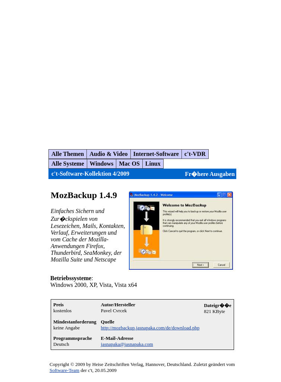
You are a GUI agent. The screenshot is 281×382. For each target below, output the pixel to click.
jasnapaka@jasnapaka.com (127, 344)
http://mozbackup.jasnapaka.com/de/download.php (150, 328)
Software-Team (64, 370)
